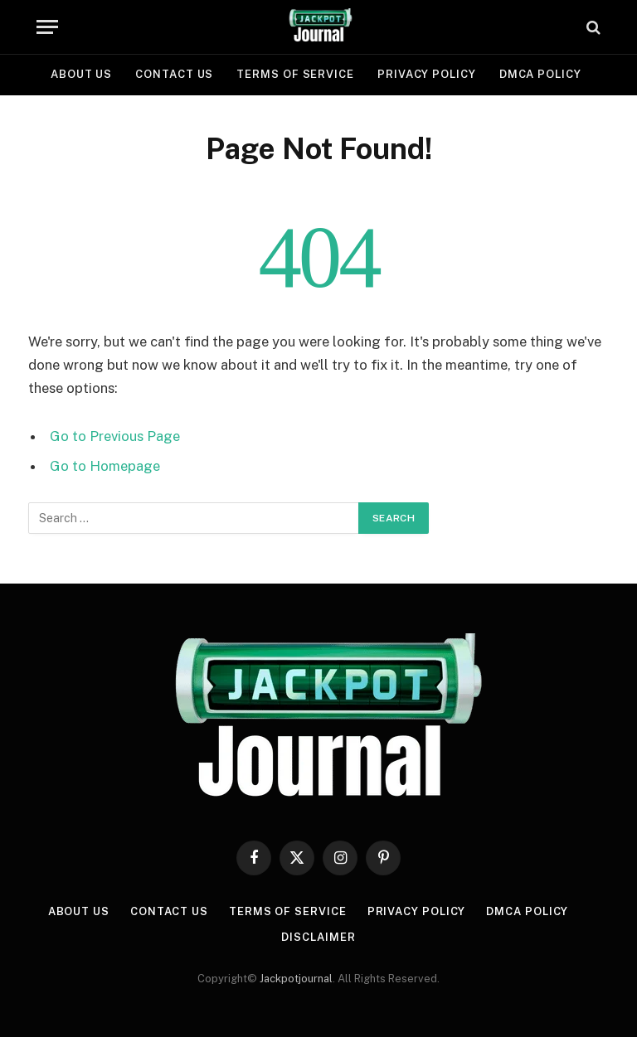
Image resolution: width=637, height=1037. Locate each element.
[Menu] (47, 27)
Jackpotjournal (296, 978)
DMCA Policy (540, 74)
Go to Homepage (105, 466)
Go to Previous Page (115, 436)
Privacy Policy (426, 74)
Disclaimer (318, 937)
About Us (81, 74)
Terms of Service (295, 74)
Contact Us (174, 74)
